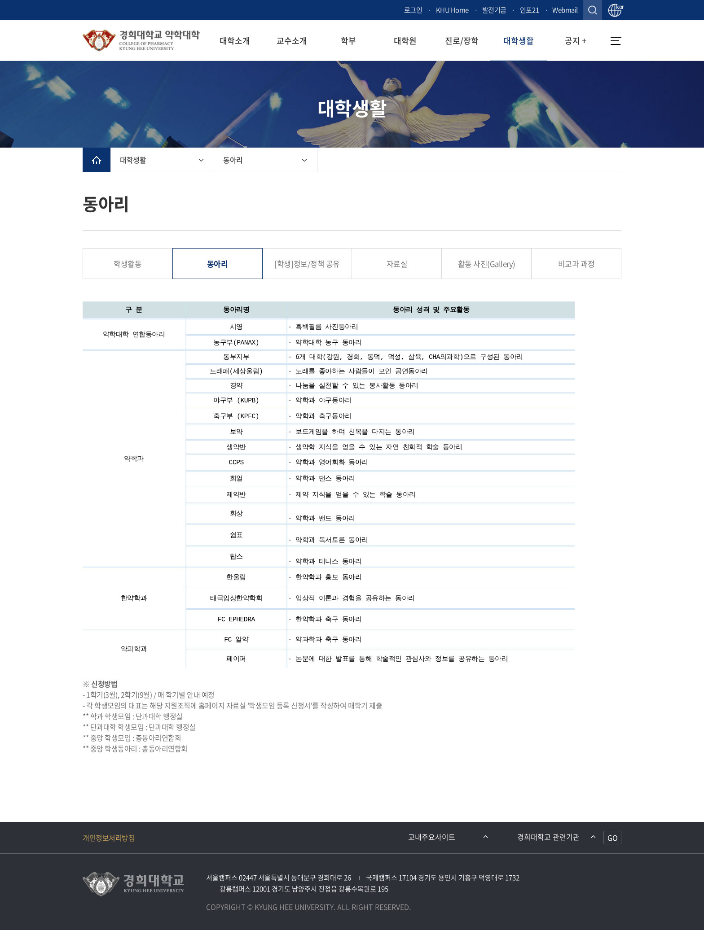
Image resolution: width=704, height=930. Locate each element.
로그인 (413, 10)
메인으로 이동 (96, 160)
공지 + (575, 41)
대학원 (405, 41)
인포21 (529, 10)
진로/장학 (462, 41)
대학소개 (235, 41)
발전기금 (494, 10)
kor (618, 7)
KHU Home (452, 10)
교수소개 (292, 41)
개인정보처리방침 (109, 838)
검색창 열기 (592, 10)
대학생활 (518, 41)
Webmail (565, 10)
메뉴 (616, 41)
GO (612, 838)
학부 (348, 41)
